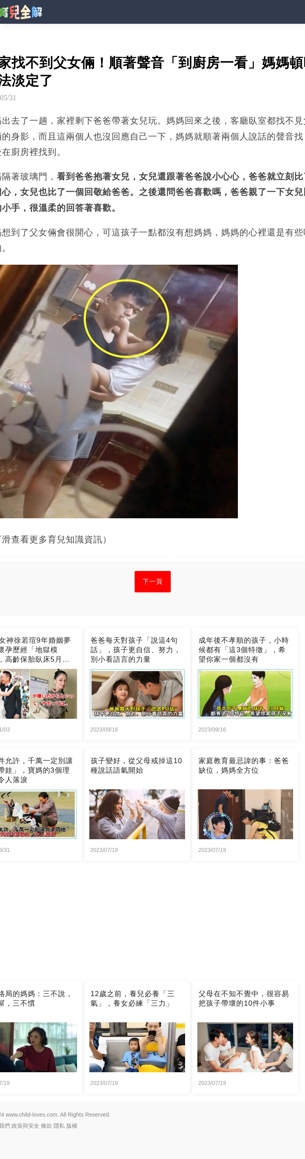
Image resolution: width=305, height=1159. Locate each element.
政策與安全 (25, 1126)
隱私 (59, 1126)
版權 (71, 1126)
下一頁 (153, 581)
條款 (46, 1126)
